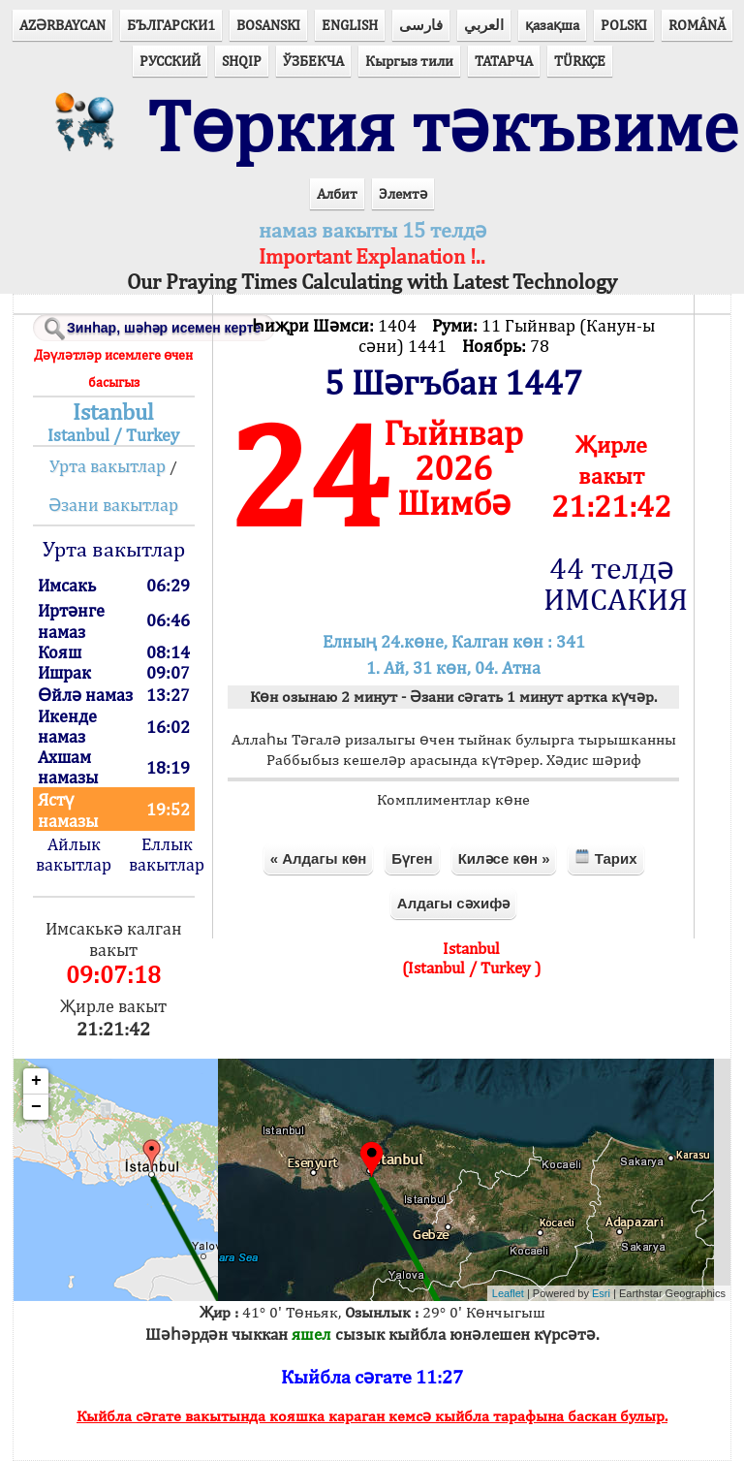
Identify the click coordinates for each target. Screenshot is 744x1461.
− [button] (36, 1107)
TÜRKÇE (579, 60)
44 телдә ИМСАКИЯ (611, 584)
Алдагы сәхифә (453, 903)
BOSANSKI (268, 24)
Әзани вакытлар (113, 504)
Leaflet (508, 1293)
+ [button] (36, 1081)
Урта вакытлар (107, 466)
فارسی (421, 24)
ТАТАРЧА (504, 60)
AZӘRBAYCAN (62, 24)
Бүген (411, 858)
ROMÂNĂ (697, 24)
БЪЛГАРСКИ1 (171, 24)
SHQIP (242, 60)
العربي (484, 24)
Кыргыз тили (409, 60)
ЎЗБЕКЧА (313, 60)
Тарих (605, 857)
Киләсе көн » (504, 858)
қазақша (552, 24)
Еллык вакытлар (166, 854)
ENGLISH (350, 24)
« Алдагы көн (318, 858)
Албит (337, 193)
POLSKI (624, 24)
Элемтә (403, 193)
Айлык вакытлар (73, 854)
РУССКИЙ (170, 60)
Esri (601, 1293)
